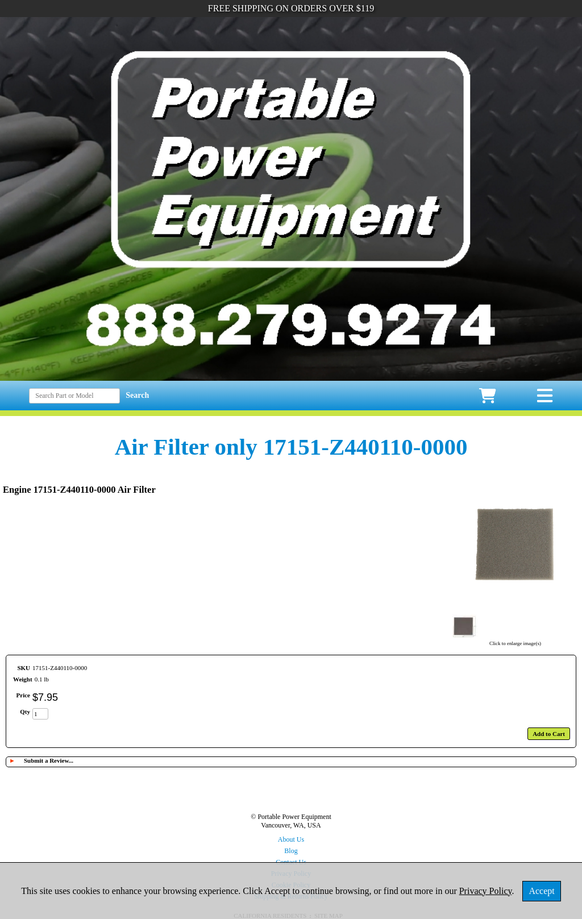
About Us (291, 839)
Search (137, 395)
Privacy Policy (485, 891)
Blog (290, 851)
